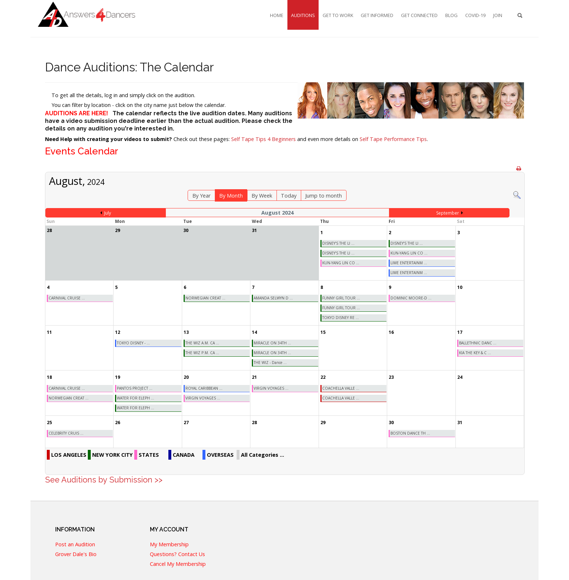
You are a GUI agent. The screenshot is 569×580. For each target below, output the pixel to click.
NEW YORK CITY (112, 454)
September (447, 213)
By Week (261, 195)
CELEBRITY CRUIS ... (66, 433)
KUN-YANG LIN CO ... (340, 262)
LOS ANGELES (68, 454)
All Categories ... (262, 454)
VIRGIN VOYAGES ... (202, 398)
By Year (201, 195)
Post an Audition (75, 543)
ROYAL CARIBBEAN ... (203, 388)
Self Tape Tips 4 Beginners (263, 139)
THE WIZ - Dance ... (270, 362)
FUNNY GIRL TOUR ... (341, 298)
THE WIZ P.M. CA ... (202, 352)
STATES (149, 454)
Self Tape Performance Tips (393, 139)
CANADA (184, 454)
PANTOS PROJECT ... (134, 388)
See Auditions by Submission (98, 479)
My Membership (169, 543)
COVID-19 (475, 15)
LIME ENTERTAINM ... (408, 262)
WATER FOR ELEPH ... (135, 398)
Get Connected (419, 15)
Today (288, 195)
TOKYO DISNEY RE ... (340, 317)
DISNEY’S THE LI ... (338, 243)
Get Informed (377, 15)
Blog (451, 15)
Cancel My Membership (178, 563)
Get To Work (338, 15)
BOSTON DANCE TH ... (410, 433)
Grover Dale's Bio (76, 553)
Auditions (303, 15)
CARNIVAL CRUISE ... (67, 298)
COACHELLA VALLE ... (340, 388)
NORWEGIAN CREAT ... (205, 298)
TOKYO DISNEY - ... (133, 342)
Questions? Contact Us (177, 553)
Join (497, 15)
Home (276, 15)
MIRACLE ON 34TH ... (272, 342)
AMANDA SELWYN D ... (273, 298)
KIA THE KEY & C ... (475, 352)
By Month (231, 195)
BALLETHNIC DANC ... (477, 342)
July (107, 213)
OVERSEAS (220, 454)
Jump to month (323, 195)
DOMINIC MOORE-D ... (410, 298)
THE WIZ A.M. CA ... (202, 342)
